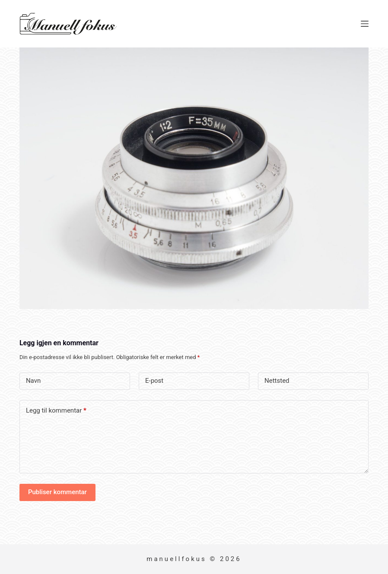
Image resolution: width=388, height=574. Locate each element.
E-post (154, 381)
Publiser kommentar (57, 492)
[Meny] (365, 24)
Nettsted (276, 381)
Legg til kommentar (56, 410)
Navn (33, 381)
